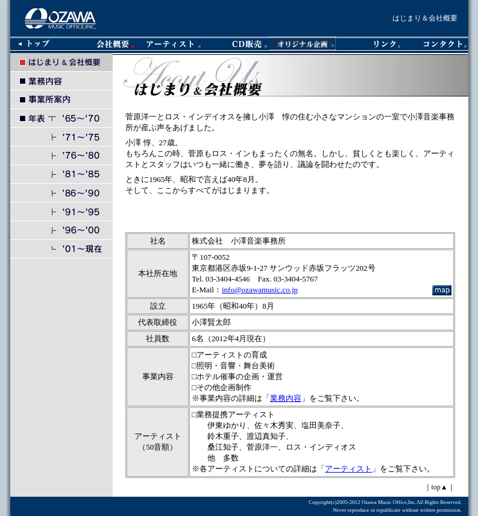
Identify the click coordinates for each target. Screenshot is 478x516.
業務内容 (285, 398)
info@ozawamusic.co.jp (260, 289)
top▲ (440, 487)
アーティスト (348, 468)
